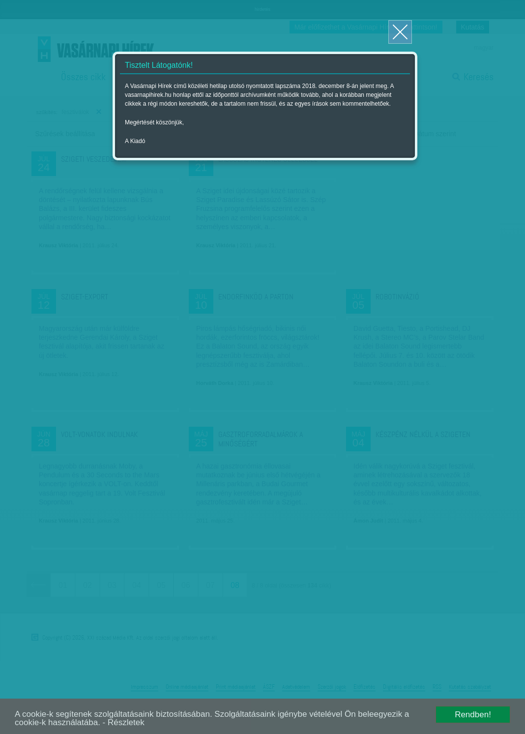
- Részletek (124, 722)
